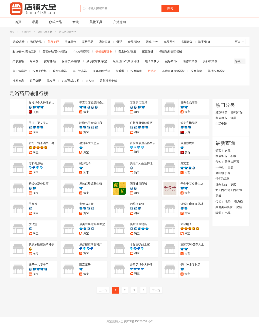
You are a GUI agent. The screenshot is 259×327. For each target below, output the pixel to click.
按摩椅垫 (136, 71)
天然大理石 (232, 161)
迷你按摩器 (190, 61)
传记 (218, 201)
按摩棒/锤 (50, 61)
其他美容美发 (223, 207)
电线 (227, 212)
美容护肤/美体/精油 (54, 51)
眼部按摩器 (60, 71)
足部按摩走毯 (108, 80)
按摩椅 (120, 71)
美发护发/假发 (127, 51)
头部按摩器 (210, 61)
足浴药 (152, 71)
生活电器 (221, 123)
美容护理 (26, 31)
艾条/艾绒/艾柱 (70, 80)
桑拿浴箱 (18, 61)
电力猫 (238, 201)
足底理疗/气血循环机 (126, 61)
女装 (75, 22)
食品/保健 (134, 41)
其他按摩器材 (216, 71)
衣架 (233, 184)
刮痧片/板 (171, 61)
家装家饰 (104, 41)
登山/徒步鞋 (222, 173)
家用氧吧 (35, 80)
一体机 (219, 167)
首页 (18, 22)
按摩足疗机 (40, 71)
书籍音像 (186, 41)
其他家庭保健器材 (173, 71)
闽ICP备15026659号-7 (138, 321)
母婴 (35, 22)
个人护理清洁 (81, 51)
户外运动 (119, 22)
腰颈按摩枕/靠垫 (96, 61)
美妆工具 (95, 22)
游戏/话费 (19, 41)
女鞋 (227, 150)
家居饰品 (221, 156)
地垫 (227, 201)
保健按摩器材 (45, 31)
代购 (218, 161)
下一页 (156, 290)
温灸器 (51, 80)
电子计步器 (80, 71)
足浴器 (34, 61)
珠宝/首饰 (204, 41)
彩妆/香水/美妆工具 (25, 51)
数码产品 (55, 22)
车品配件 (169, 41)
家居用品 (87, 41)
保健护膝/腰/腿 (71, 61)
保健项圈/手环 (101, 71)
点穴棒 (90, 80)
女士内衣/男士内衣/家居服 (229, 192)
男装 (230, 167)
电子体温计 (20, 71)
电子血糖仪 (152, 61)
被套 (218, 150)
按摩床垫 (196, 71)
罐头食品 (221, 184)
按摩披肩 (18, 80)
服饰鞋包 (70, 41)
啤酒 (218, 212)
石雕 (233, 156)
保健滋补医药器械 (170, 51)
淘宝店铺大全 (114, 321)
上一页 (103, 290)
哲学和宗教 (222, 178)
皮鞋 (239, 207)
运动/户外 (152, 41)
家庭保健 (147, 51)
